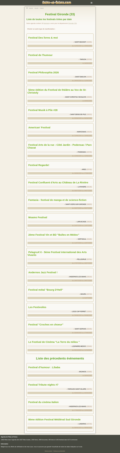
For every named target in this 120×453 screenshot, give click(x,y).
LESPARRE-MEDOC (79, 346)
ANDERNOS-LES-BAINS (77, 277)
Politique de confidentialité (59, 451)
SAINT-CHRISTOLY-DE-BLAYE (75, 97)
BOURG (83, 294)
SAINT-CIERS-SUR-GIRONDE (76, 204)
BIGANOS (82, 372)
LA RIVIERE (82, 187)
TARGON (83, 59)
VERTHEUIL (82, 239)
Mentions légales (48, 451)
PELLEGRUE (81, 259)
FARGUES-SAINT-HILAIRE (77, 389)
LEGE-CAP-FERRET (79, 311)
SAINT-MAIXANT (80, 42)
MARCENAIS (81, 132)
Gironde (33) (72, 23)
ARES (84, 169)
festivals (46, 23)
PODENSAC (82, 152)
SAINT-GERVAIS (80, 329)
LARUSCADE (81, 222)
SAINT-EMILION (80, 77)
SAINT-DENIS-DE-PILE (78, 114)
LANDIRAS (82, 424)
